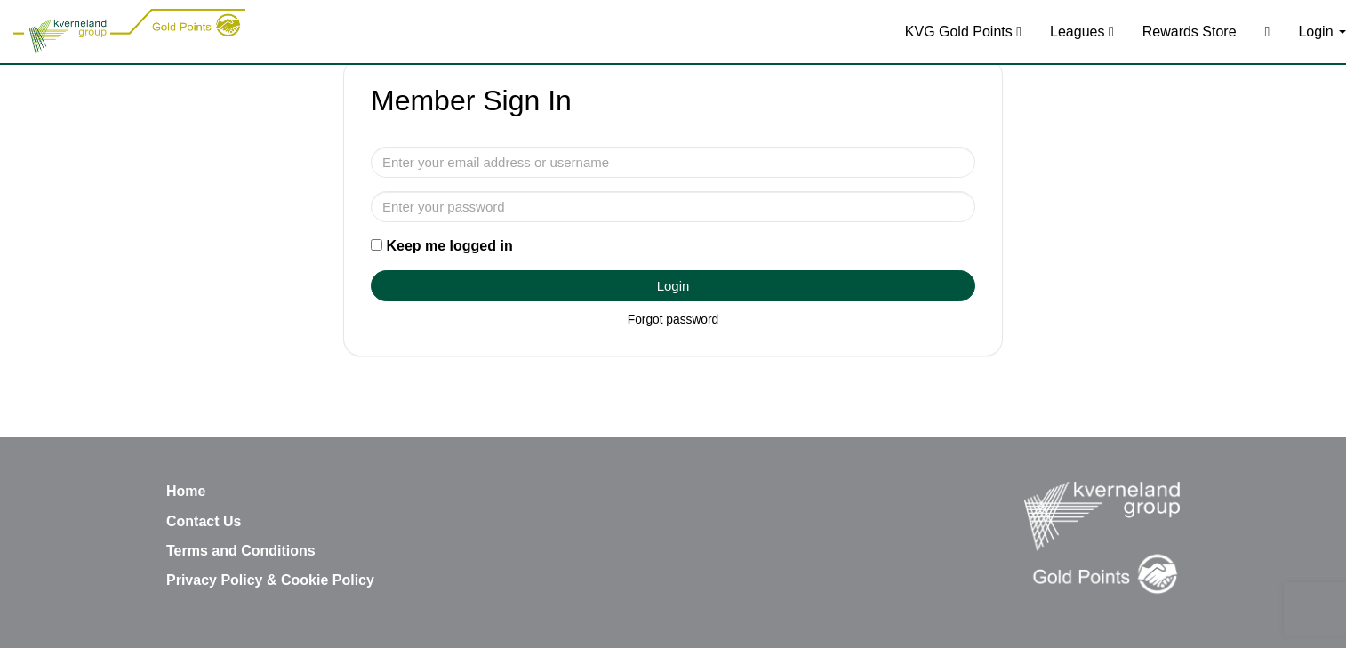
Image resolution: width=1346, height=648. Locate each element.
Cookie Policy (327, 580)
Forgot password (673, 319)
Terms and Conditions (241, 550)
